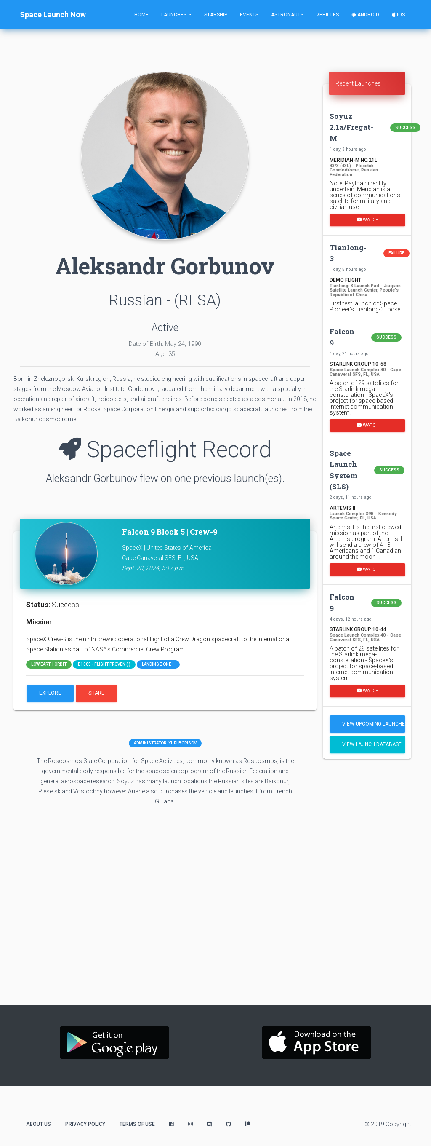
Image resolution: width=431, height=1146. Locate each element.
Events (249, 15)
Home (141, 15)
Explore (50, 693)
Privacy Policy (85, 1124)
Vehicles (327, 15)
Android (365, 15)
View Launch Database (372, 744)
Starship (215, 15)
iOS (398, 15)
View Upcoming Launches (373, 724)
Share (96, 693)
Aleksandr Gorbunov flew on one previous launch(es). (165, 478)
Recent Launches (358, 83)
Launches (174, 15)
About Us (38, 1124)
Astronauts (287, 15)
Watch (368, 219)
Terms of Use (137, 1124)
